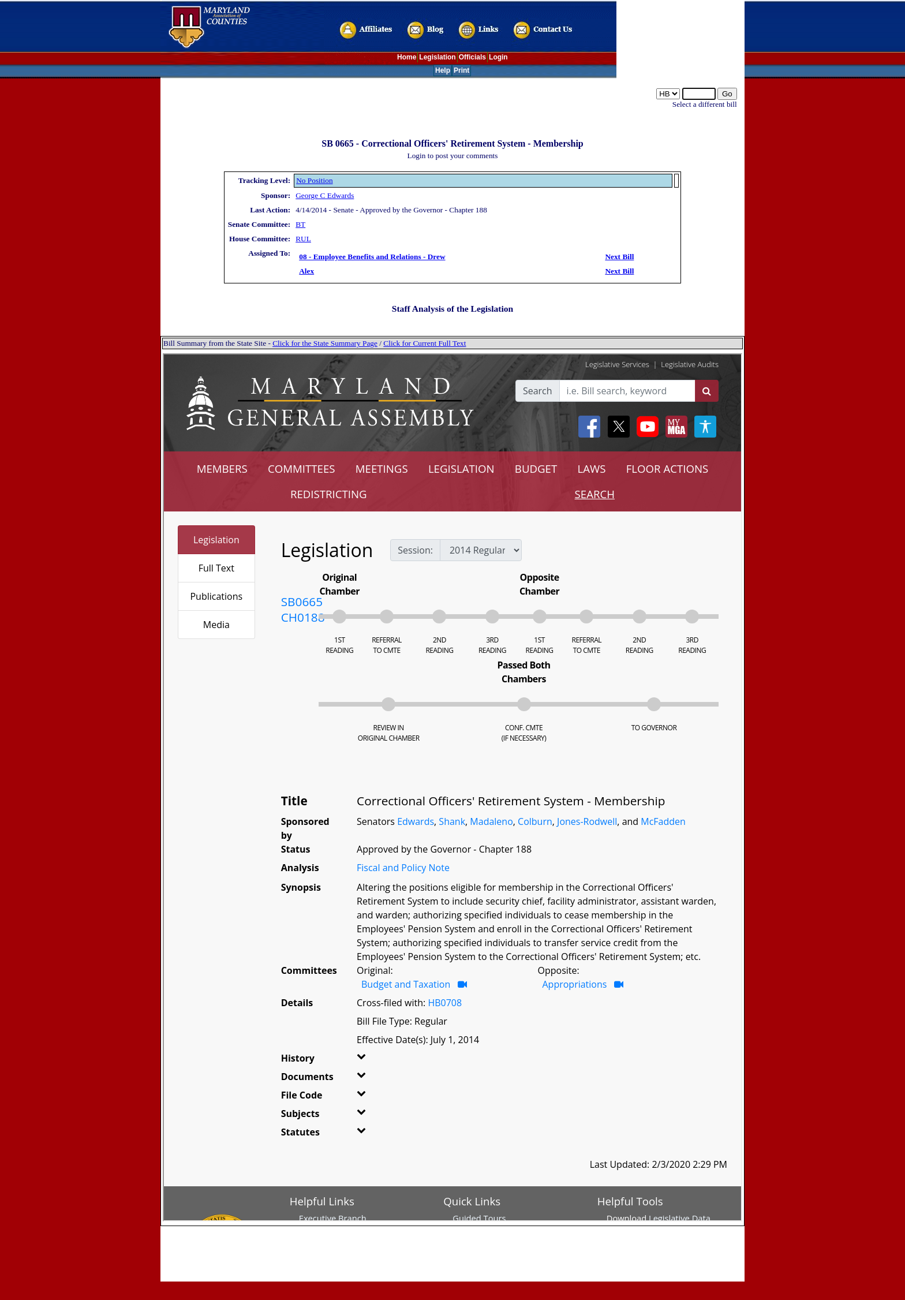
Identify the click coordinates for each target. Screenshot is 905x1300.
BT (300, 224)
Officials (472, 57)
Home (406, 57)
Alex (306, 271)
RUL (303, 238)
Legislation (437, 57)
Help (442, 70)
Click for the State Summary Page (324, 343)
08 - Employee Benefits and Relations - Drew (372, 256)
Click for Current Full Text (424, 343)
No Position (314, 180)
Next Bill (619, 256)
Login (498, 57)
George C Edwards (325, 195)
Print (461, 70)
